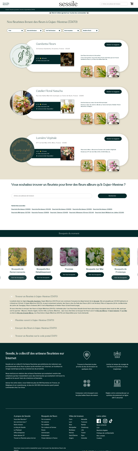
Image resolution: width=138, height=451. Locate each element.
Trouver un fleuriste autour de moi (25, 438)
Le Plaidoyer (18, 430)
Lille (82, 430)
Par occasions (46, 419)
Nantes (83, 425)
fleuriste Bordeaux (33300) (82, 209)
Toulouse (84, 422)
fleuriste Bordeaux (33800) (102, 209)
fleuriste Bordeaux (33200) (61, 209)
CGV (98, 428)
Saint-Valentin (114, 311)
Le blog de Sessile (20, 427)
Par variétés (45, 425)
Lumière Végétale (46, 138)
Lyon (70, 422)
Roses (43, 430)
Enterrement (45, 435)
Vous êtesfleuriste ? (6, 3)
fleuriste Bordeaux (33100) (41, 209)
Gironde (96, 301)
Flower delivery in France (49, 438)
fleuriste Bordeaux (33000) (21, 209)
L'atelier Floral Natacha (49, 91)
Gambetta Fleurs (46, 44)
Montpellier (72, 427)
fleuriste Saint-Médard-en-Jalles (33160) (109, 212)
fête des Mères (101, 311)
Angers (71, 438)
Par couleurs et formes (48, 427)
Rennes (71, 433)
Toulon (83, 433)
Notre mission (18, 425)
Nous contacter (102, 425)
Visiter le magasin (113, 44)
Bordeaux (72, 430)
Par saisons (45, 422)
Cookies (99, 438)
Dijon (82, 435)
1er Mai (124, 311)
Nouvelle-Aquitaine (34, 301)
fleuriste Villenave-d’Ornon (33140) (81, 212)
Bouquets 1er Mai (94, 269)
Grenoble (84, 438)
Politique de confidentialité (105, 433)
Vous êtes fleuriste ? (20, 419)
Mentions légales (102, 430)
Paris (70, 419)
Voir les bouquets (17, 277)
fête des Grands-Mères (25, 313)
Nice (70, 425)
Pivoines (69, 269)
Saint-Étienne (73, 435)
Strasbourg (84, 427)
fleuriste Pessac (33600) (40, 212)
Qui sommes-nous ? (20, 422)
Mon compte (101, 436)
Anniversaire (45, 433)
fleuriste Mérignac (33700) (20, 212)
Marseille (84, 419)
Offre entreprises (19, 433)
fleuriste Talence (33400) (59, 212)
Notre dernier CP (19, 435)
